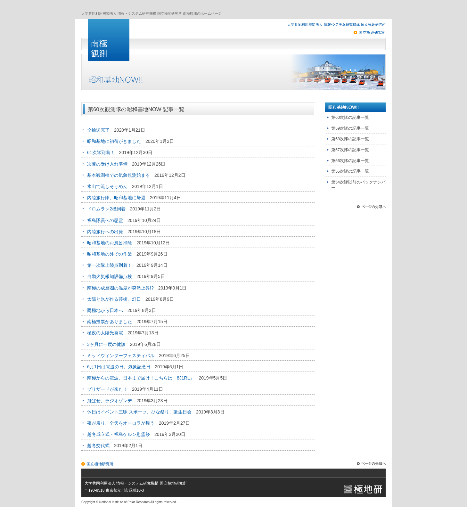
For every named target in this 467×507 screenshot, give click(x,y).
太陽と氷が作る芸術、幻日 (114, 299)
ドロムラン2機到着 (106, 208)
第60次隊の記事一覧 (350, 117)
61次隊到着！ (101, 152)
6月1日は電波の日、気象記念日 (119, 366)
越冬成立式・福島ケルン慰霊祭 (118, 434)
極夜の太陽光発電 (105, 332)
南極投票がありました (109, 321)
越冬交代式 (98, 445)
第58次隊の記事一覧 (350, 139)
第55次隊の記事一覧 (350, 171)
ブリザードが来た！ (107, 389)
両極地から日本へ (105, 310)
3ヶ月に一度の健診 (106, 344)
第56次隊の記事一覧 (350, 161)
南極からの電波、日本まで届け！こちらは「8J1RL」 (140, 377)
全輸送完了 (98, 130)
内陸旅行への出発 (105, 231)
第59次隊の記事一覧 (350, 128)
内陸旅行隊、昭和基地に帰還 (116, 197)
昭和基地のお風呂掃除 (109, 242)
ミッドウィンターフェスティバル (120, 355)
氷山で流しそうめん (107, 186)
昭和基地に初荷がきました (114, 141)
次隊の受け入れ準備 (107, 164)
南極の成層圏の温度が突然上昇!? (120, 287)
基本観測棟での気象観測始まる (118, 175)
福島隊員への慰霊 (105, 220)
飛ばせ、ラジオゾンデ (109, 400)
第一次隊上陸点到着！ (109, 265)
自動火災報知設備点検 (109, 276)
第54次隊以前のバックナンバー (358, 185)
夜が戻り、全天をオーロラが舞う (120, 423)
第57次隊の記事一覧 (350, 150)
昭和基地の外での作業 (109, 254)
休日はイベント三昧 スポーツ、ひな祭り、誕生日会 (139, 411)
